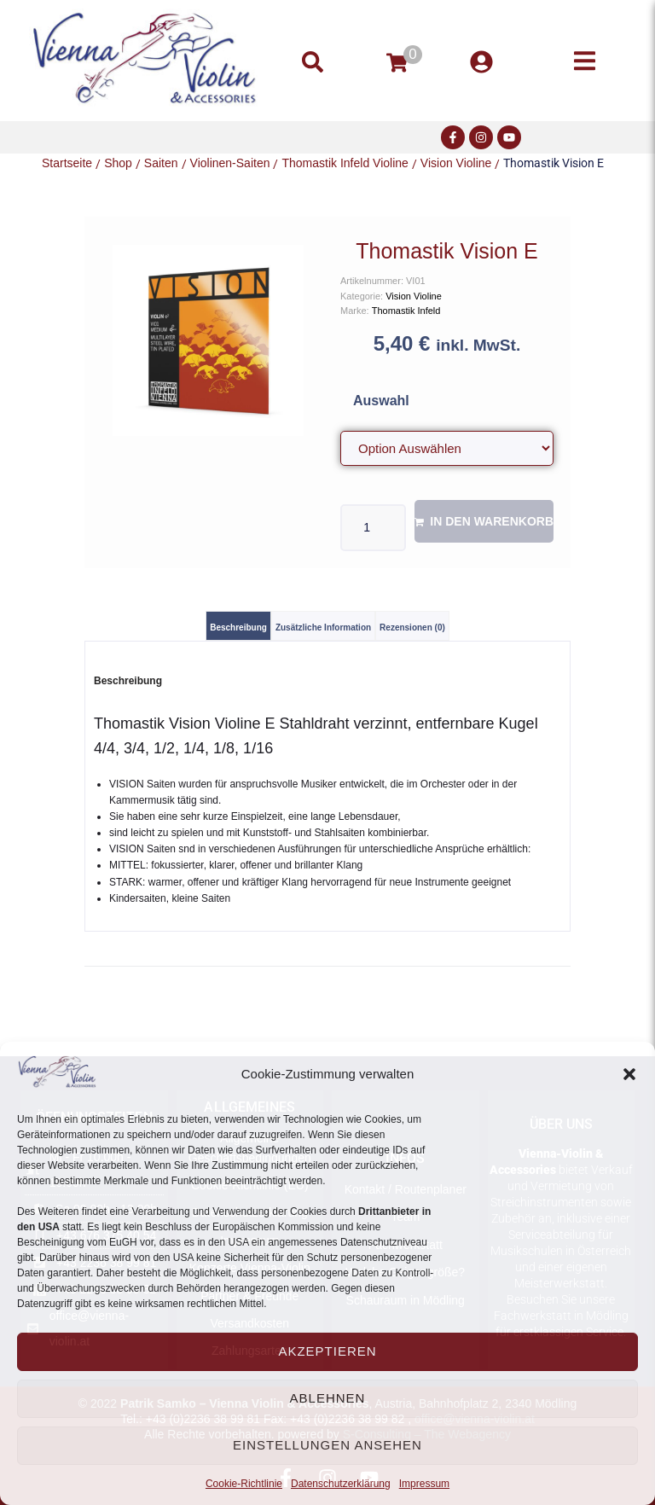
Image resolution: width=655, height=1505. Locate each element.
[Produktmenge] (373, 527)
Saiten (161, 163)
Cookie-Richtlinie (244, 1484)
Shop (118, 163)
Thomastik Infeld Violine (344, 163)
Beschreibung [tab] (238, 627)
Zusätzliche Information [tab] (323, 627)
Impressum (424, 1484)
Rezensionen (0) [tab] (412, 627)
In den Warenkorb (492, 521)
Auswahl (381, 400)
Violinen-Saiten (230, 163)
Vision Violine (456, 163)
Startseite (67, 163)
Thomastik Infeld (406, 310)
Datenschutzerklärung (341, 1484)
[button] (629, 1074)
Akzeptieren (327, 1351)
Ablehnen (328, 1398)
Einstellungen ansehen (327, 1445)
